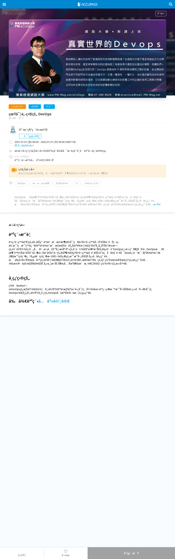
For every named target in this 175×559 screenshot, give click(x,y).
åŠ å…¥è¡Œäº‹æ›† (24, 145)
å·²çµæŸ (131, 553)
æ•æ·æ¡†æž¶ (41, 183)
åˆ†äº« (160, 13)
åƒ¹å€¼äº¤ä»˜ (62, 183)
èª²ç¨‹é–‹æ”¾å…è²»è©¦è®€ (34, 160)
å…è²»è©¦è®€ (54, 301)
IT (77, 183)
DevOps (21, 183)
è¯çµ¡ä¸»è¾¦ (30, 136)
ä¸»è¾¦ (22, 553)
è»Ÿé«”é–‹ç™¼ (91, 183)
